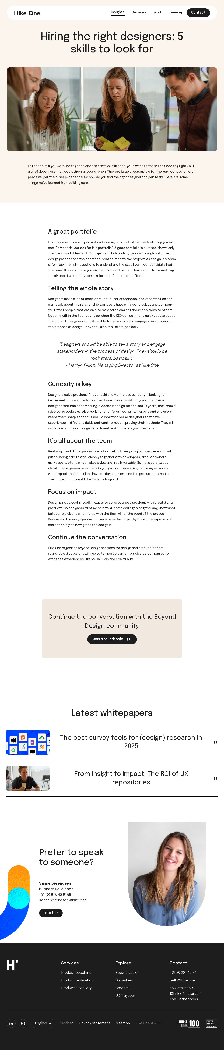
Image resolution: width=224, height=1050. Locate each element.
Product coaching (76, 973)
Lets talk (50, 913)
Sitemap (123, 1023)
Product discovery (76, 988)
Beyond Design (127, 973)
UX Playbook (125, 996)
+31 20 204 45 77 (183, 973)
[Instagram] (23, 1023)
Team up (176, 12)
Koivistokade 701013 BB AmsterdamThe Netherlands (186, 993)
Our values (124, 980)
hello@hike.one (182, 980)
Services (139, 12)
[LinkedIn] (11, 1023)
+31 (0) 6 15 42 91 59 (55, 895)
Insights (118, 12)
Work (157, 12)
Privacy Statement (94, 1023)
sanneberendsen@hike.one (63, 900)
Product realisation (77, 980)
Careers (122, 988)
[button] (43, 1023)
